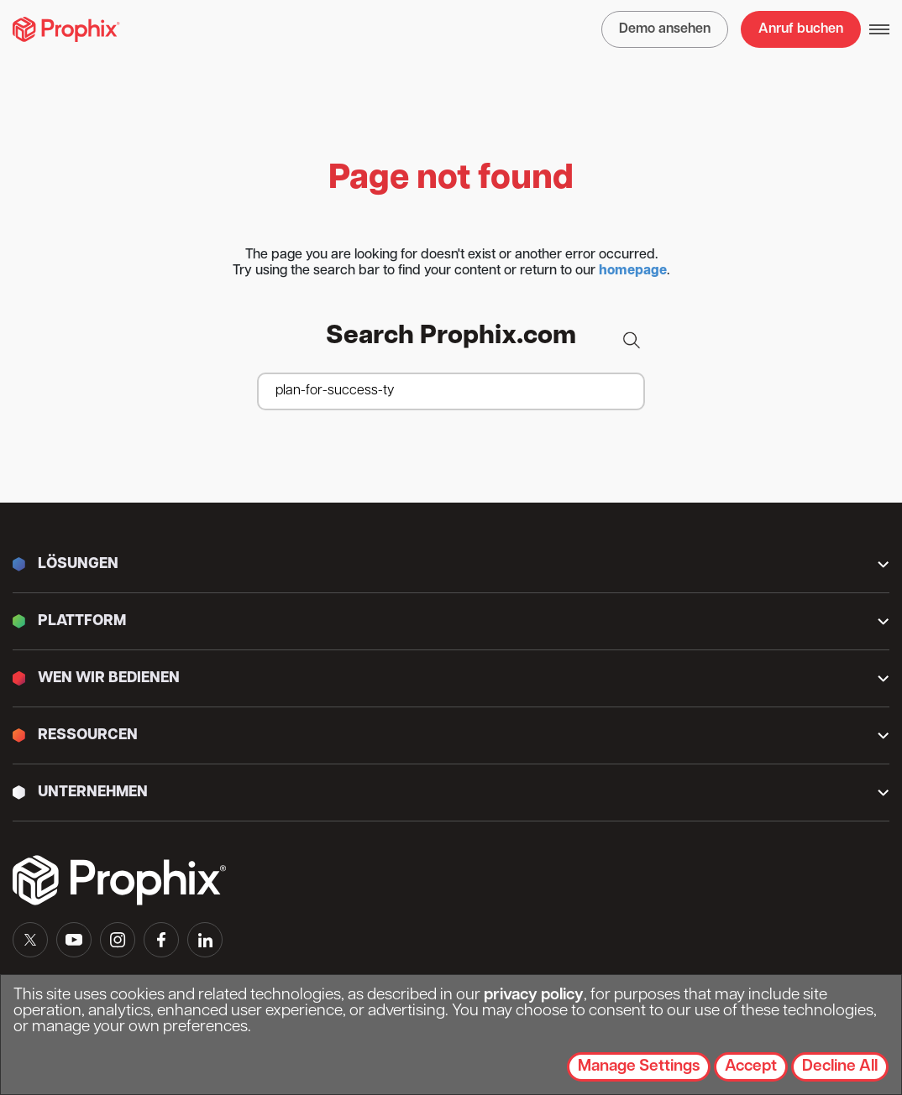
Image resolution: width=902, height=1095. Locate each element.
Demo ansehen (665, 29)
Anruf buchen (800, 29)
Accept (751, 1067)
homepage (633, 271)
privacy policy (534, 996)
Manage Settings (639, 1067)
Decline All (840, 1067)
